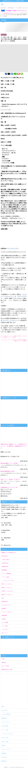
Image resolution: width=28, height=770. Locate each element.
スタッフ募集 (5, 622)
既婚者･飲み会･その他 (7, 669)
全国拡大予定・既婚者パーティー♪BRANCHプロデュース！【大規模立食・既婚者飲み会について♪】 (14, 446)
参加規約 (4, 608)
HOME (2, 706)
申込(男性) (15, 248)
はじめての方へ (3, 7)
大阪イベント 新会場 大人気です (10, 479)
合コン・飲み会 (5, 665)
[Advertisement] (14, 689)
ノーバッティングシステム (8, 580)
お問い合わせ (4, 757)
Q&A (3, 598)
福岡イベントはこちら (7, 594)
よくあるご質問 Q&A (5, 714)
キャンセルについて (6, 605)
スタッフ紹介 (5, 625)
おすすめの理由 (4, 725)
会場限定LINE (5, 566)
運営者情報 (4, 615)
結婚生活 (4, 662)
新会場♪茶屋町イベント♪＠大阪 (9, 463)
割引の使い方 (5, 556)
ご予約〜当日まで (11, 7)
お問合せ (4, 618)
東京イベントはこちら (7, 583)
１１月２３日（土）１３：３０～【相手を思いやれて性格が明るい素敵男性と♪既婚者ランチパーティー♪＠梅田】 (14, 340)
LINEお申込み (5, 563)
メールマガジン (5, 629)
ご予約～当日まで (6, 559)
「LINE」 (10, 300)
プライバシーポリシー (7, 611)
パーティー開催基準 (6, 573)
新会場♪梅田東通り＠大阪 (7, 471)
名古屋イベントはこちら (7, 591)
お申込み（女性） (5, 737)
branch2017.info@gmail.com (11, 320)
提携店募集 (4, 570)
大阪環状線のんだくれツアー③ (9, 487)
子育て (3, 658)
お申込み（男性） (5, 741)
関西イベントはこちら (7, 587)
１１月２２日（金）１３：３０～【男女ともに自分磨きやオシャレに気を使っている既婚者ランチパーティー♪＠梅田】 (14, 336)
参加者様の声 (5, 601)
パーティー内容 (18, 7)
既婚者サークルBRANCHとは (9, 552)
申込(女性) (9, 248)
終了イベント (3, 34)
